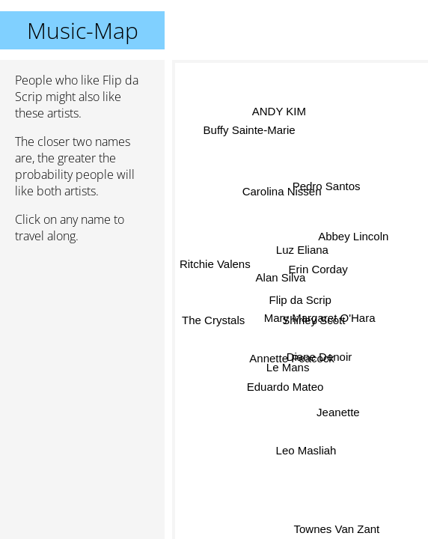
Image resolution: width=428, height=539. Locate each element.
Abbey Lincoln (353, 237)
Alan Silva (281, 276)
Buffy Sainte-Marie (249, 132)
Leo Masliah (306, 450)
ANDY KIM (281, 109)
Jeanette (338, 410)
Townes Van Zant (334, 529)
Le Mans (287, 365)
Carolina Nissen (280, 192)
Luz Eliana (301, 248)
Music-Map (82, 30)
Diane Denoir (319, 356)
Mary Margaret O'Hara (320, 317)
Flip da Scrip (300, 299)
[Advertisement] (82, 334)
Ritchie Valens (215, 267)
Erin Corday (318, 269)
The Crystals (214, 324)
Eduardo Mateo (283, 382)
